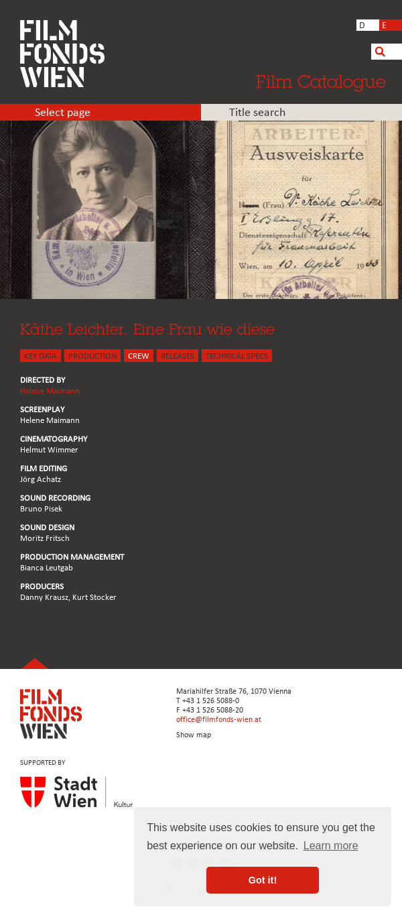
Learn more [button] (331, 845)
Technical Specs (237, 356)
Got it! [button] (263, 880)
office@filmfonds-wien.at (218, 720)
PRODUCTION (92, 356)
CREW (138, 356)
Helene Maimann (50, 391)
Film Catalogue (321, 81)
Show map (193, 735)
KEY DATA (40, 356)
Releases (177, 356)
